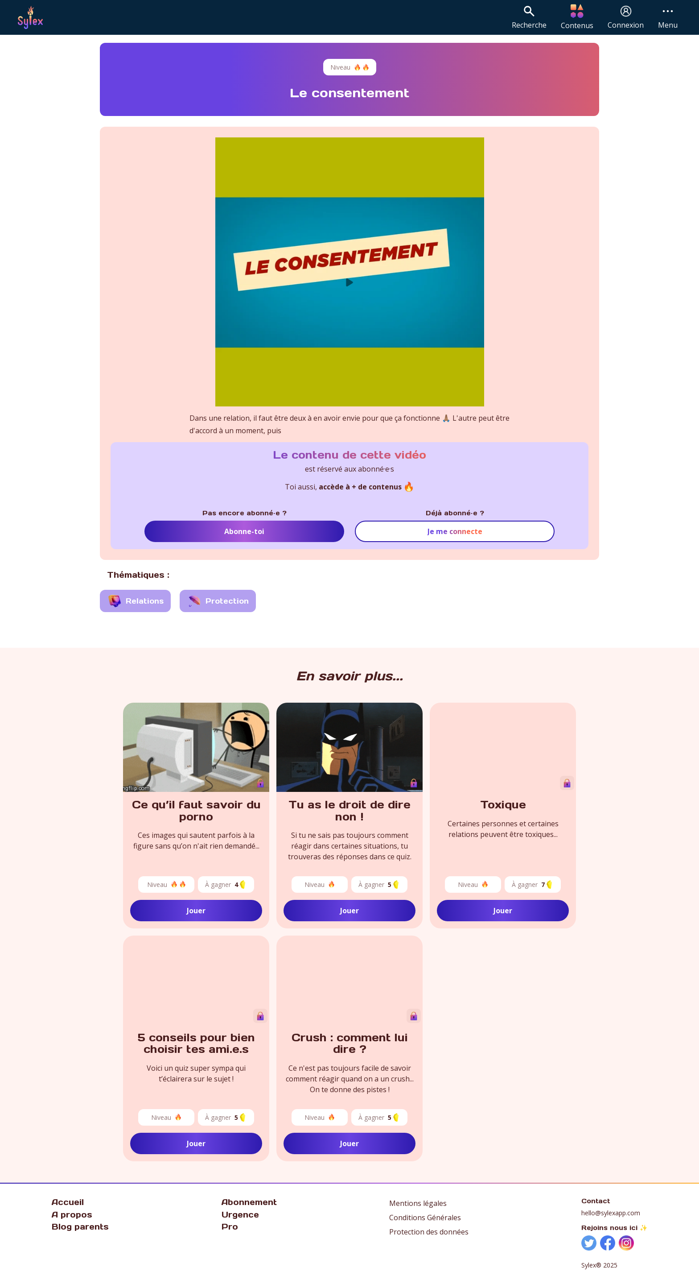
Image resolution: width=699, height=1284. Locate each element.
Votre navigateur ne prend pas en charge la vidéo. (503, 747)
